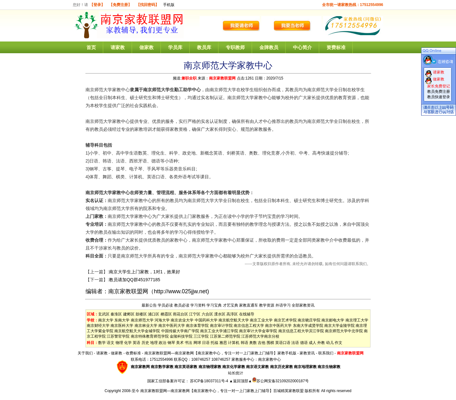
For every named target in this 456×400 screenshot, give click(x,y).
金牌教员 (268, 47)
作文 (338, 342)
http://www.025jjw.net (180, 291)
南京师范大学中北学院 (344, 331)
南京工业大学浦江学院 (219, 331)
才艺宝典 (230, 305)
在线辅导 (246, 314)
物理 (119, 342)
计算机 (233, 342)
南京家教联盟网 (222, 78)
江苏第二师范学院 (225, 336)
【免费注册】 (120, 5)
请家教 (118, 47)
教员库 (204, 47)
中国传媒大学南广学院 (180, 331)
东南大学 (122, 320)
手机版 (168, 5)
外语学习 (283, 305)
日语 (206, 342)
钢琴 (171, 342)
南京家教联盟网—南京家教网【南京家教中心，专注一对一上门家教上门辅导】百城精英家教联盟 (222, 391)
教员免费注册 (438, 91)
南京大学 (105, 320)
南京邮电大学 (332, 320)
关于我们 (85, 353)
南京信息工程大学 (249, 325)
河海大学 (162, 320)
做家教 (146, 47)
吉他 (261, 342)
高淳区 (232, 314)
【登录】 (97, 5)
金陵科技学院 (181, 336)
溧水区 (219, 314)
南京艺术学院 (285, 320)
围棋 (270, 342)
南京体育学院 (197, 325)
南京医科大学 (122, 325)
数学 (102, 342)
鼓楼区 (141, 314)
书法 (188, 342)
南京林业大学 (146, 325)
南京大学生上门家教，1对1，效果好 (144, 271)
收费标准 (133, 353)
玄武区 (104, 314)
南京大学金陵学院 (339, 325)
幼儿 (330, 342)
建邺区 (129, 314)
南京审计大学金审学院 (258, 331)
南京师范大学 (142, 320)
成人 (312, 342)
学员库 (175, 47)
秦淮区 (116, 314)
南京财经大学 (98, 325)
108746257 (220, 359)
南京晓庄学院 (309, 320)
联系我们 (325, 353)
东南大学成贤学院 (308, 325)
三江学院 (201, 336)
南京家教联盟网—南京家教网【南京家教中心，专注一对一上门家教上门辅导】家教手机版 (220, 353)
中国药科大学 (206, 320)
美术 (180, 342)
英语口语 (282, 342)
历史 (145, 342)
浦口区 (153, 314)
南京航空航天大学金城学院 (137, 331)
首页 (91, 47)
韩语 (244, 342)
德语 (304, 342)
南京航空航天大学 (233, 320)
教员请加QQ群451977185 (134, 279)
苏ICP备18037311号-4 (209, 381)
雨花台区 (180, 314)
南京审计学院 (221, 325)
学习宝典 (214, 305)
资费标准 (335, 47)
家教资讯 (307, 353)
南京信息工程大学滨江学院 (301, 331)
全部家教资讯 (303, 305)
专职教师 (235, 47)
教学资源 (266, 305)
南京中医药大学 (171, 325)
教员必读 (181, 305)
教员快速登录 (438, 97)
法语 (295, 342)
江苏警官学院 (118, 336)
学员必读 (165, 305)
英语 (136, 342)
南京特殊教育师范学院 (150, 336)
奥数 (253, 342)
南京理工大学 (356, 320)
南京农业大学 (182, 320)
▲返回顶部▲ (240, 381)
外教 (321, 342)
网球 (197, 342)
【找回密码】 (147, 5)
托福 (214, 342)
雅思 (223, 342)
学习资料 (198, 305)
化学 (128, 342)
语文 (110, 342)
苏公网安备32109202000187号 (280, 381)
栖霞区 (166, 314)
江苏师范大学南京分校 (260, 336)
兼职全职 (189, 78)
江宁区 (194, 314)
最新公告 (149, 305)
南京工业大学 (261, 320)
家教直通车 (248, 305)
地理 (154, 342)
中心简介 (302, 47)
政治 (162, 342)
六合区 (207, 314)
